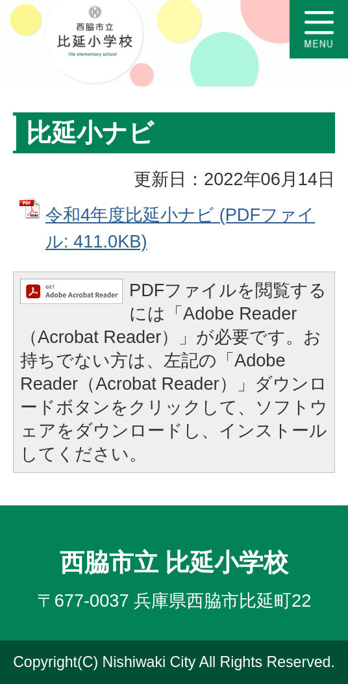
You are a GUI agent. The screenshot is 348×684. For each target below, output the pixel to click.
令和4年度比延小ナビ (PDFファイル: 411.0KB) (180, 228)
